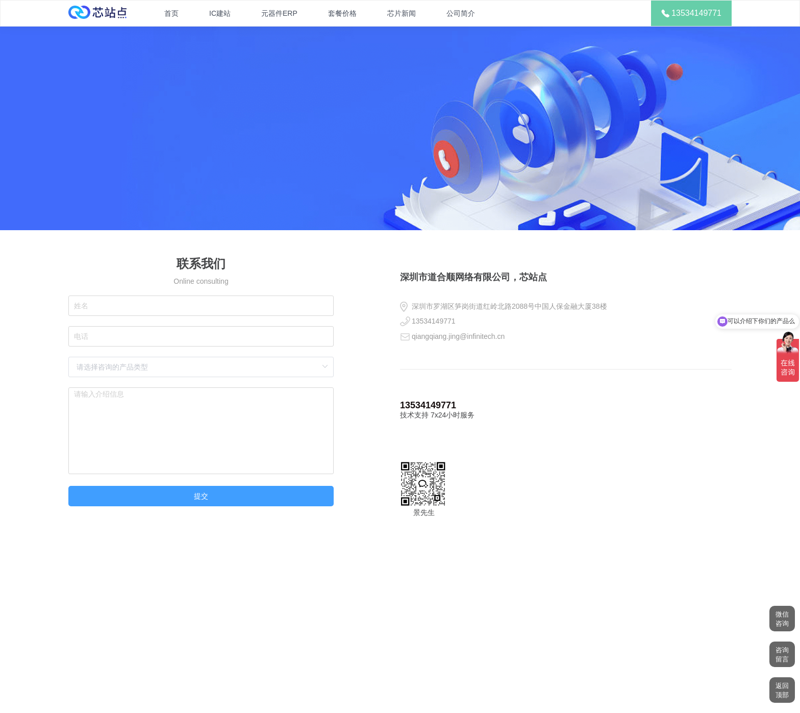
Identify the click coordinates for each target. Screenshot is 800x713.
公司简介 (460, 13)
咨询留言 (782, 654)
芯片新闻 (401, 13)
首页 (171, 13)
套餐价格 (342, 13)
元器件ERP (279, 13)
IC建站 (220, 13)
